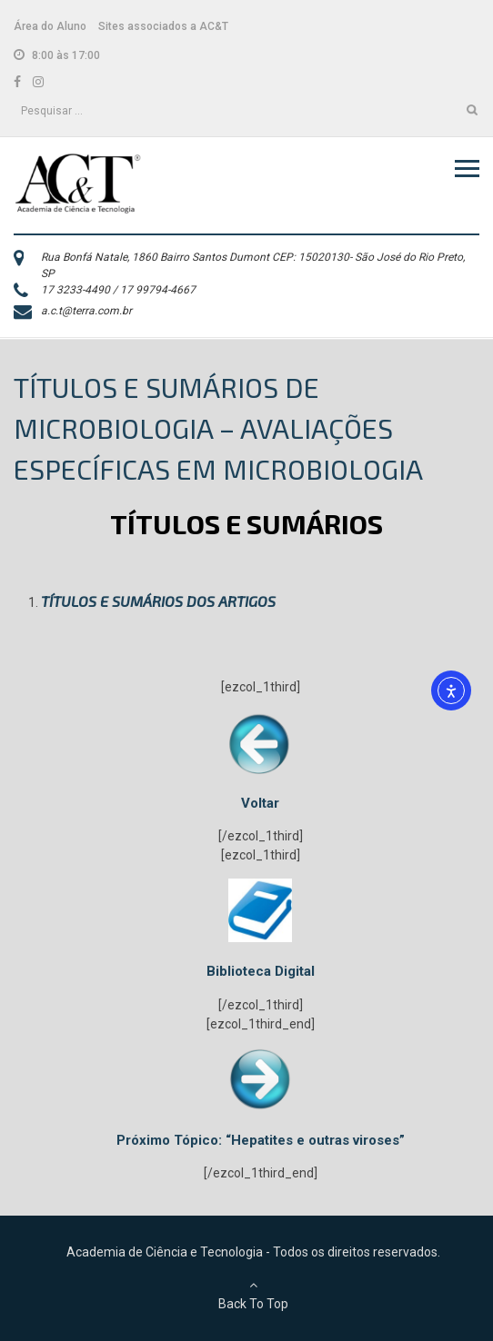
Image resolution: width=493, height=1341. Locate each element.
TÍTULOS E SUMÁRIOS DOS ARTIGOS (158, 601)
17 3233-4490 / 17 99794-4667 (118, 289)
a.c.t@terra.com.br (86, 310)
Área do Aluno (50, 26)
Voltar (260, 803)
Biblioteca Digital (260, 971)
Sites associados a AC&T (163, 26)
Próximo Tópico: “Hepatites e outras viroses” (260, 1140)
